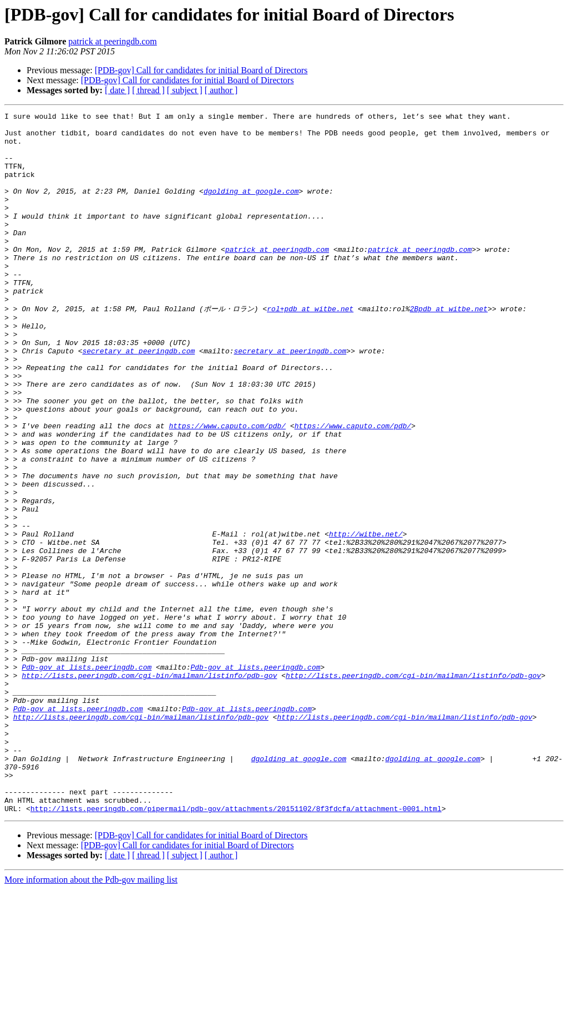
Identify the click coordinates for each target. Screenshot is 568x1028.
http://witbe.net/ (366, 617)
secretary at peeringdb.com (138, 398)
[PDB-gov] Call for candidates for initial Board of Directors (201, 70)
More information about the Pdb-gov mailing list (91, 1018)
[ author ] (221, 90)
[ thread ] (148, 90)
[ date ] (117, 90)
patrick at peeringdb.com (112, 41)
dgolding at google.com (251, 207)
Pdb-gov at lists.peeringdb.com (86, 777)
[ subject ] (184, 90)
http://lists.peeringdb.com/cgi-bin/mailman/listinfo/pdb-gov (149, 787)
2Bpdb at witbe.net (449, 347)
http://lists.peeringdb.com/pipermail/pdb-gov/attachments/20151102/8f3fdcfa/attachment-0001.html (236, 947)
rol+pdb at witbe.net (310, 347)
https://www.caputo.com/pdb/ (227, 488)
